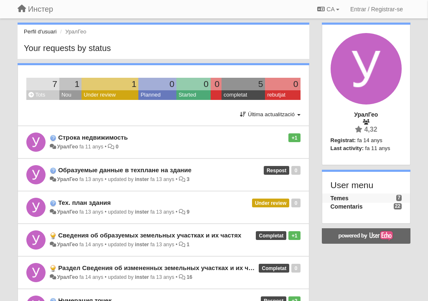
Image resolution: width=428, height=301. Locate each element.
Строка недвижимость (93, 137)
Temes (340, 198)
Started (187, 95)
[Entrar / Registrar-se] (376, 9)
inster (142, 179)
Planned (150, 95)
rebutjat (276, 95)
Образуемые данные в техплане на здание (124, 169)
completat (235, 95)
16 (189, 277)
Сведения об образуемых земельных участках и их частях (149, 235)
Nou (66, 95)
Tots (36, 95)
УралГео (67, 147)
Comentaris (347, 206)
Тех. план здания (84, 202)
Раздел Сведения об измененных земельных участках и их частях (161, 267)
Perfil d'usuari (40, 31)
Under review (100, 95)
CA (328, 9)
